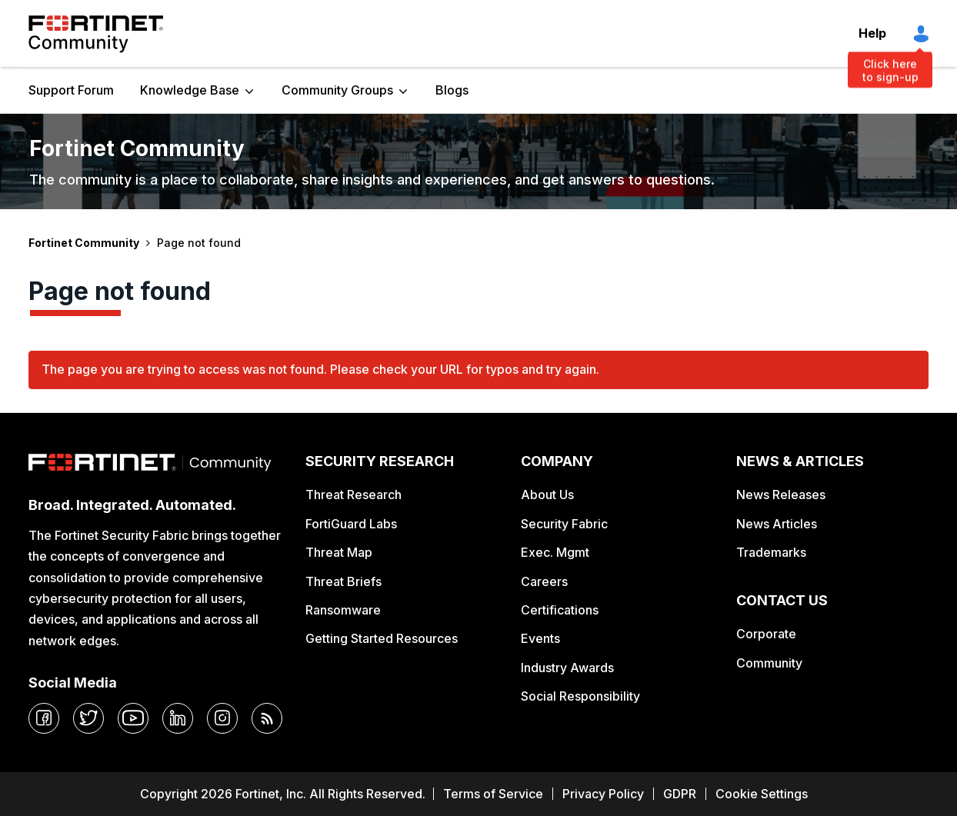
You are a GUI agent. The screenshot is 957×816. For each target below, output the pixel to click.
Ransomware (343, 610)
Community (769, 663)
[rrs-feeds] (267, 718)
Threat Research (353, 494)
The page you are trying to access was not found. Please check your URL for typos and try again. (320, 369)
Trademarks (771, 552)
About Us (547, 494)
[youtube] (133, 718)
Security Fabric (564, 523)
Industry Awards (567, 667)
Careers (544, 581)
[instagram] (222, 718)
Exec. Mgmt (555, 552)
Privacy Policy (603, 793)
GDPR (679, 793)
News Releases (780, 494)
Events (540, 638)
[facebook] (43, 718)
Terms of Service (493, 793)
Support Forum (71, 90)
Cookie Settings (761, 793)
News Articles (776, 523)
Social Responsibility (580, 696)
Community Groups (337, 90)
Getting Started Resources (381, 638)
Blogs (451, 90)
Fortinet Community (95, 34)
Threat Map (338, 552)
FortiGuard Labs (351, 523)
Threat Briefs (343, 581)
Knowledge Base (189, 90)
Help (872, 33)
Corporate (766, 633)
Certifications (560, 610)
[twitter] (88, 718)
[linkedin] (177, 718)
